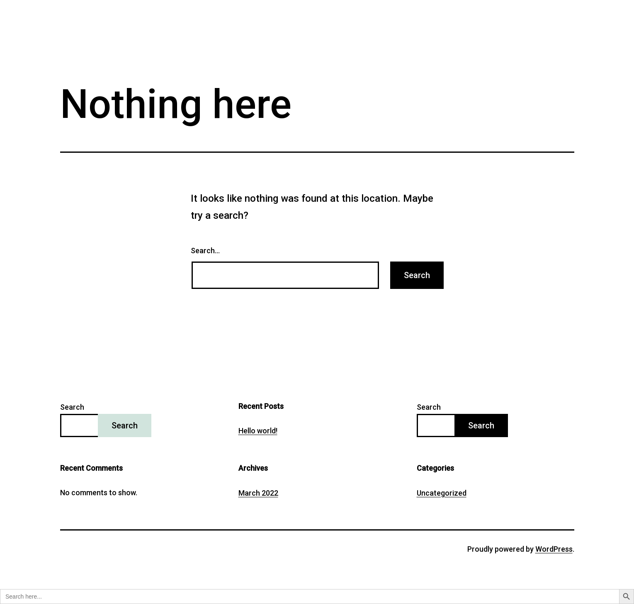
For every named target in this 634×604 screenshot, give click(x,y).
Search (72, 407)
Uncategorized (441, 493)
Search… (205, 250)
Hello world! (257, 430)
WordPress (554, 549)
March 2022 (258, 493)
